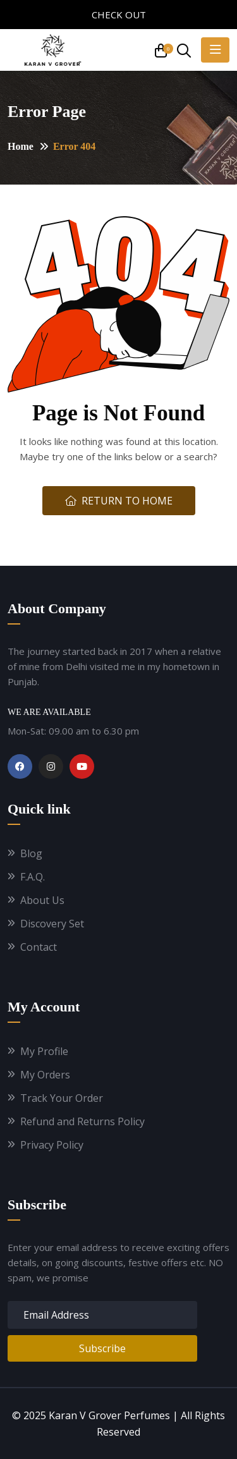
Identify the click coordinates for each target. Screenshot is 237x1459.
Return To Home (119, 501)
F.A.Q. (32, 877)
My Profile (44, 1051)
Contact (38, 947)
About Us (42, 900)
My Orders (45, 1075)
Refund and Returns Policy (82, 1121)
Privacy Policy (51, 1145)
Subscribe (102, 1348)
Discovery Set (52, 924)
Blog (31, 853)
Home (20, 146)
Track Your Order (61, 1098)
